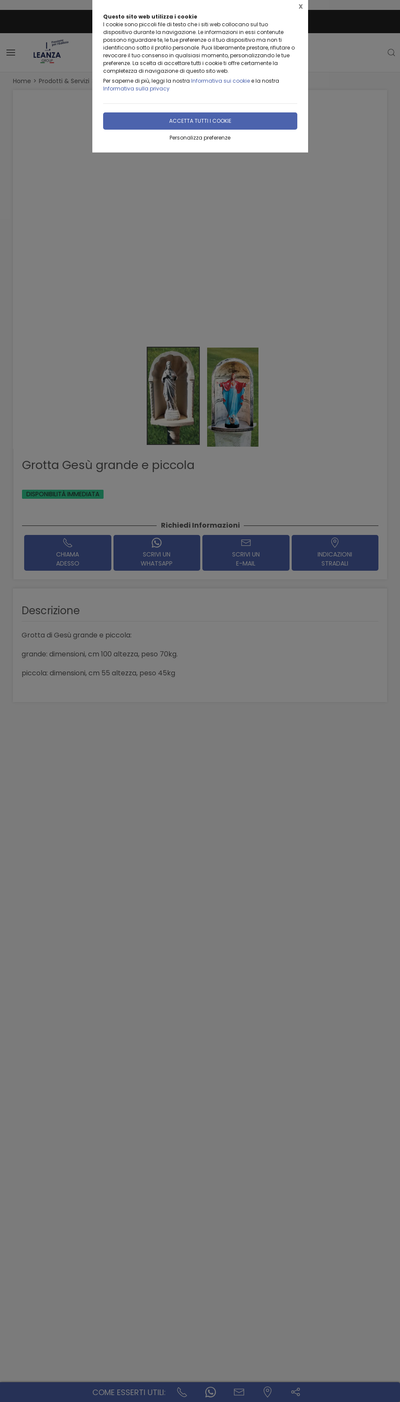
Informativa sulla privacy (136, 88)
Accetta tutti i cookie (200, 120)
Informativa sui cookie (220, 80)
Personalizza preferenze (200, 137)
